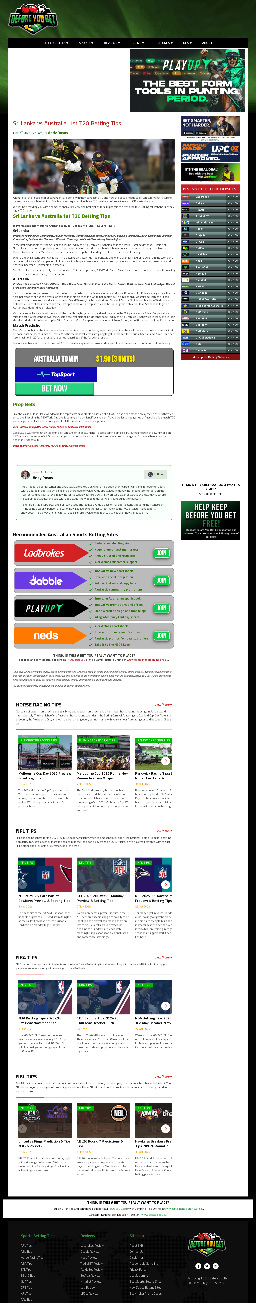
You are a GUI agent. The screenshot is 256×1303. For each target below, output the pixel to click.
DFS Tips (26, 1274)
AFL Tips (26, 1280)
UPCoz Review (89, 1280)
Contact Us (136, 1238)
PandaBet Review (91, 1256)
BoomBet (201, 318)
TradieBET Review (91, 1250)
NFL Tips (26, 1232)
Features (164, 42)
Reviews (112, 42)
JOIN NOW (232, 196)
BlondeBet (202, 293)
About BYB (136, 1232)
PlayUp (200, 210)
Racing (137, 42)
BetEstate (202, 331)
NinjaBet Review (90, 1268)
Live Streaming (139, 1262)
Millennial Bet (204, 222)
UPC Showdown (205, 338)
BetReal (200, 248)
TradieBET (202, 216)
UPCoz (200, 242)
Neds (199, 261)
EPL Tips (26, 1256)
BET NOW (133, 374)
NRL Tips (26, 1286)
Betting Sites (56, 42)
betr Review (87, 1274)
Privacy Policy (138, 1256)
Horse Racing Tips (32, 1244)
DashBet (201, 280)
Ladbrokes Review (92, 1232)
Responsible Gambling (144, 1250)
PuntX (199, 229)
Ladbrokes (202, 197)
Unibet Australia (206, 299)
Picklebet (201, 254)
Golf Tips (26, 1268)
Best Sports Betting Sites (146, 1268)
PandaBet (202, 267)
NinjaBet (201, 235)
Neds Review (88, 1244)
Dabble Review (89, 1238)
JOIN (161, 539)
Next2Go (201, 274)
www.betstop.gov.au (153, 1201)
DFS (187, 42)
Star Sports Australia (209, 306)
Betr (198, 344)
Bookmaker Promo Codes (146, 1280)
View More (163, 691)
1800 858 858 (76, 646)
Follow (155, 461)
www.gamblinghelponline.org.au (147, 646)
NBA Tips (26, 1250)
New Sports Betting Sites (145, 1274)
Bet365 (200, 286)
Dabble (200, 203)
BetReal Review (90, 1262)
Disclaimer (136, 1244)
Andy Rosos (58, 133)
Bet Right (201, 325)
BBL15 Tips (28, 1262)
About (207, 42)
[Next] (165, 747)
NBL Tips (26, 1238)
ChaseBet (202, 350)
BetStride (202, 312)
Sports (86, 42)
